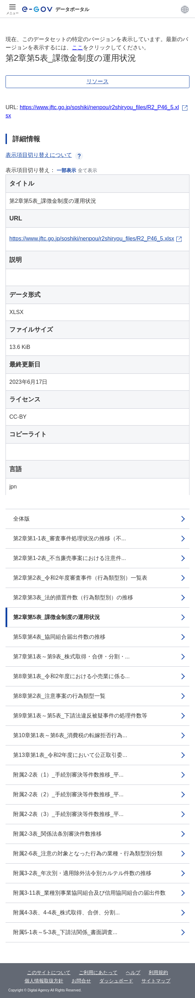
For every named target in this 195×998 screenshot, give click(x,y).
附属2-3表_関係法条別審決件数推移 (57, 834)
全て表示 (87, 170)
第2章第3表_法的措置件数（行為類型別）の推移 (73, 597)
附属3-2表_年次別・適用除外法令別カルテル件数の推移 (82, 873)
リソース (97, 81)
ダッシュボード (116, 980)
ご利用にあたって (98, 972)
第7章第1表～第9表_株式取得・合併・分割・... (71, 656)
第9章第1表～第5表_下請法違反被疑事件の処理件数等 (80, 716)
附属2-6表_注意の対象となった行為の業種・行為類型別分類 (87, 853)
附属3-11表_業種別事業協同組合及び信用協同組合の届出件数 (89, 893)
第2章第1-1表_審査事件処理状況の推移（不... (69, 538)
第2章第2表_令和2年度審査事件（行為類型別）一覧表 (80, 578)
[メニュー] (12, 9)
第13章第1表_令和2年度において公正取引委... (70, 755)
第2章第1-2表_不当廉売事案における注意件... (69, 558)
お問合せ (81, 980)
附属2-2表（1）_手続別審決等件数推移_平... (68, 775)
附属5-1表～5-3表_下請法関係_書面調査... (65, 932)
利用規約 (158, 972)
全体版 (21, 519)
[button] (184, 9)
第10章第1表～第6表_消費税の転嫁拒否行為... (70, 735)
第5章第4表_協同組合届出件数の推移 (59, 637)
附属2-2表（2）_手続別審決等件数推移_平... (68, 794)
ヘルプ (133, 972)
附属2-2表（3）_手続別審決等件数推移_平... (68, 814)
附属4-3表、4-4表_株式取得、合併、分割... (66, 912)
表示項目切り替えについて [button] (44, 155)
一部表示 (66, 170)
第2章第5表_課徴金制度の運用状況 (56, 617)
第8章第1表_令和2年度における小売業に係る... (71, 676)
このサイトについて (49, 972)
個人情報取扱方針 (44, 980)
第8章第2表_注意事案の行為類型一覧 (59, 696)
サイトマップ (155, 980)
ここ (77, 47)
